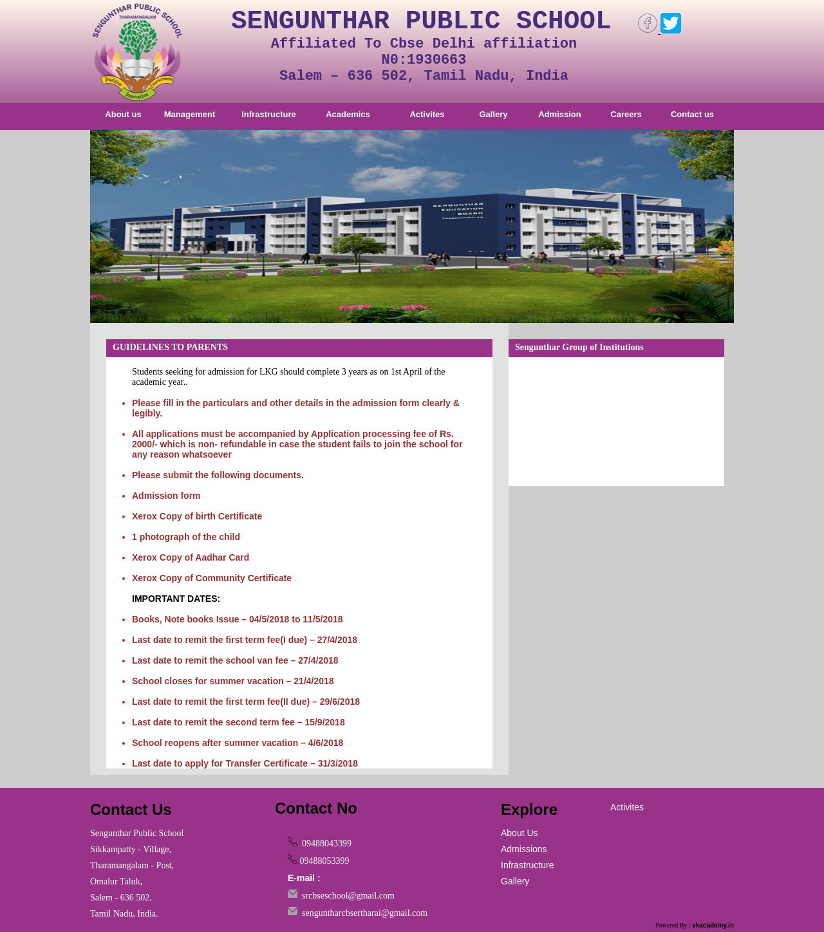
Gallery (493, 114)
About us (123, 114)
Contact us (692, 114)
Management (189, 114)
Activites (426, 114)
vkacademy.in (713, 925)
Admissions (524, 849)
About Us (519, 833)
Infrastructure (268, 114)
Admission (559, 114)
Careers (625, 114)
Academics (348, 114)
